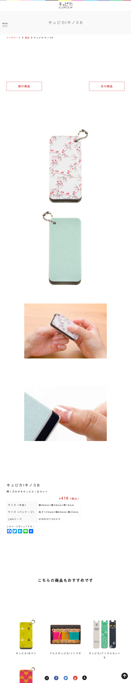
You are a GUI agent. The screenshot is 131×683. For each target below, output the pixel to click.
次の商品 (107, 86)
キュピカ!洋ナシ (26, 653)
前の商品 (24, 86)
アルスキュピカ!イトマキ (65, 653)
